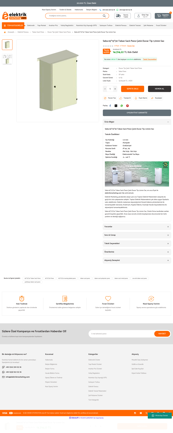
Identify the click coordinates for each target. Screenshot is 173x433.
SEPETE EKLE (133, 88)
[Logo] (14, 16)
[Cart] (163, 16)
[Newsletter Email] (129, 334)
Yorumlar (108, 226)
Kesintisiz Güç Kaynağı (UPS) (97, 377)
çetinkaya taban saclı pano (32, 282)
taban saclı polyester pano (102, 278)
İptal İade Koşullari (138, 369)
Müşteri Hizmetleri (51, 382)
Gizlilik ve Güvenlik (137, 364)
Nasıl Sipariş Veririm (51, 386)
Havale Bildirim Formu (52, 373)
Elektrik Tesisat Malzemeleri (97, 391)
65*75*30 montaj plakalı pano (67, 278)
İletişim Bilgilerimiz (51, 364)
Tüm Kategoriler (93, 400)
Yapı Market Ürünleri (95, 364)
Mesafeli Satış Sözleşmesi (140, 360)
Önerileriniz (109, 252)
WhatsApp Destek (160, 415)
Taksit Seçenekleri (112, 243)
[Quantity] (110, 89)
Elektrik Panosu (93, 386)
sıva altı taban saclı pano (139, 278)
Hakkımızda (49, 360)
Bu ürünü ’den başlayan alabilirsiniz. (130, 59)
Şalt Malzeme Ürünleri (95, 395)
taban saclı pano (85, 278)
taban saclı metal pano (121, 278)
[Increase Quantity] (115, 89)
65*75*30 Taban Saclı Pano (32, 278)
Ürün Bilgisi (109, 122)
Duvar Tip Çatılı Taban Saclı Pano (130, 68)
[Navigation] (13, 25)
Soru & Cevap (110, 235)
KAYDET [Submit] (162, 333)
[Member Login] (143, 16)
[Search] (77, 16)
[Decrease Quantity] (105, 89)
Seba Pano (122, 71)
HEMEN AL (159, 88)
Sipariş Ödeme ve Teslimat (53, 377)
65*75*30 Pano (49, 278)
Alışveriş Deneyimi (112, 260)
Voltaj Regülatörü (94, 373)
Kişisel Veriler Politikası (139, 373)
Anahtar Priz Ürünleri (95, 369)
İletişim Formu (49, 369)
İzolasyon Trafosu (94, 382)
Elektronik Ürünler (94, 360)
